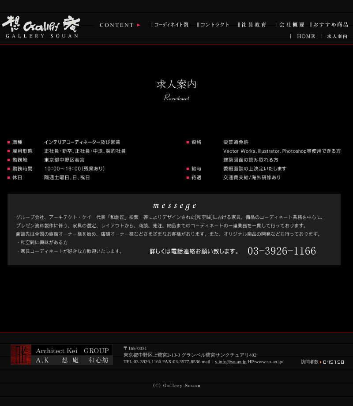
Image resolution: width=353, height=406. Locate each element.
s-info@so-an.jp (231, 361)
